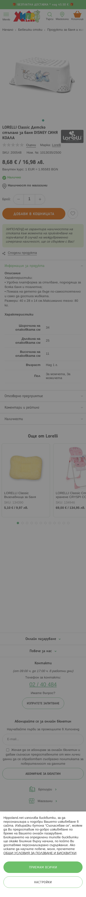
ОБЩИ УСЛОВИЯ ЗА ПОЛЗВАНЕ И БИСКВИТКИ (39, 853)
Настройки (43, 882)
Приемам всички (43, 867)
